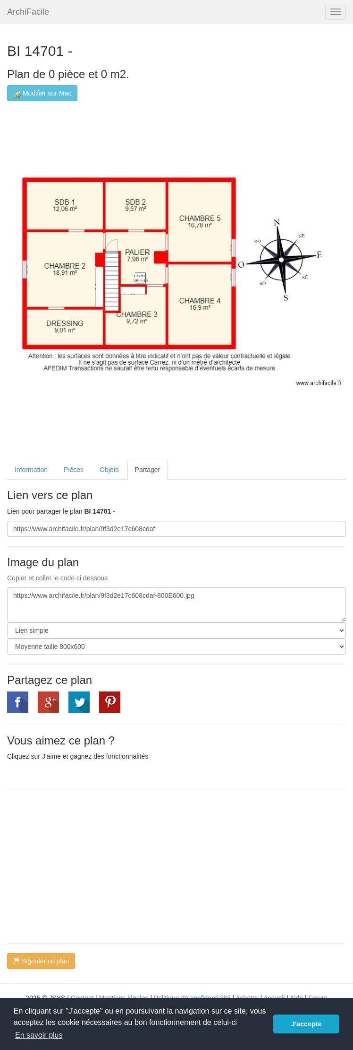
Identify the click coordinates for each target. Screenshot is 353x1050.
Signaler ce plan (41, 961)
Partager (147, 469)
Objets (109, 469)
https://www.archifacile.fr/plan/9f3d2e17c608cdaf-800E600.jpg (176, 604)
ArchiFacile (28, 12)
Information (31, 469)
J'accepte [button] (306, 1024)
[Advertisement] (86, 865)
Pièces (74, 469)
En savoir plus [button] (39, 1035)
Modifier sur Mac (42, 93)
